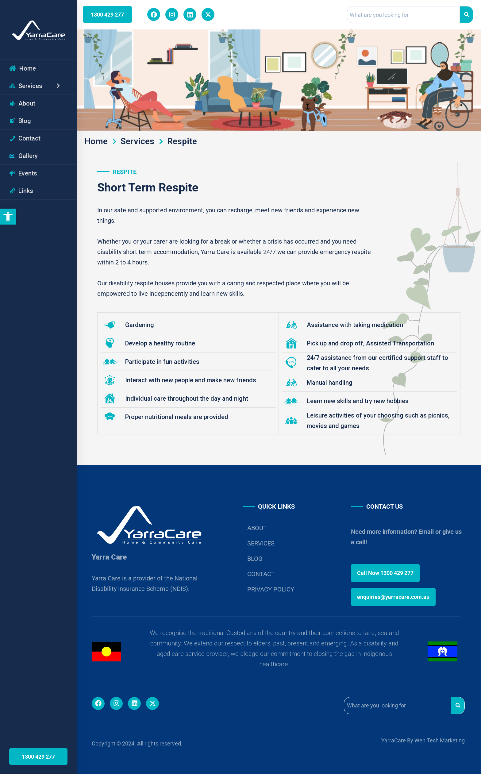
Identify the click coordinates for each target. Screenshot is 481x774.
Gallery (23, 156)
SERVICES (261, 543)
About (22, 103)
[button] (8, 217)
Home (22, 68)
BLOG (255, 558)
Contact (24, 138)
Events (23, 173)
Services (38, 85)
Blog (20, 121)
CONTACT (261, 574)
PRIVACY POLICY (270, 589)
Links (21, 190)
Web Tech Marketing (439, 740)
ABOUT (257, 528)
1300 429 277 (38, 756)
